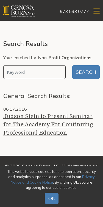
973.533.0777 (74, 11)
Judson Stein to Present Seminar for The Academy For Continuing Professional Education (48, 124)
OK (51, 198)
